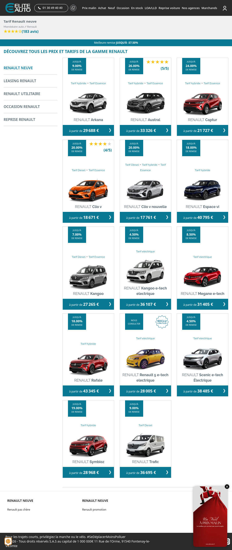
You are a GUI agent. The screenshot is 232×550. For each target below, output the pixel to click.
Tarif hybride (78, 83)
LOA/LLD (151, 8)
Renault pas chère (18, 510)
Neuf (111, 8)
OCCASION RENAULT (22, 106)
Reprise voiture (169, 8)
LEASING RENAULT (20, 80)
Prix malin (89, 8)
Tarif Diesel (79, 170)
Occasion (123, 8)
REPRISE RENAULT (19, 119)
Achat (102, 8)
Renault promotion (94, 510)
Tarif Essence (97, 83)
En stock (137, 8)
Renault (32, 26)
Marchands (209, 8)
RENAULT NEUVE (18, 67)
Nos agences (191, 8)
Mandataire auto (14, 26)
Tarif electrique (145, 251)
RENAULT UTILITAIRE (22, 93)
